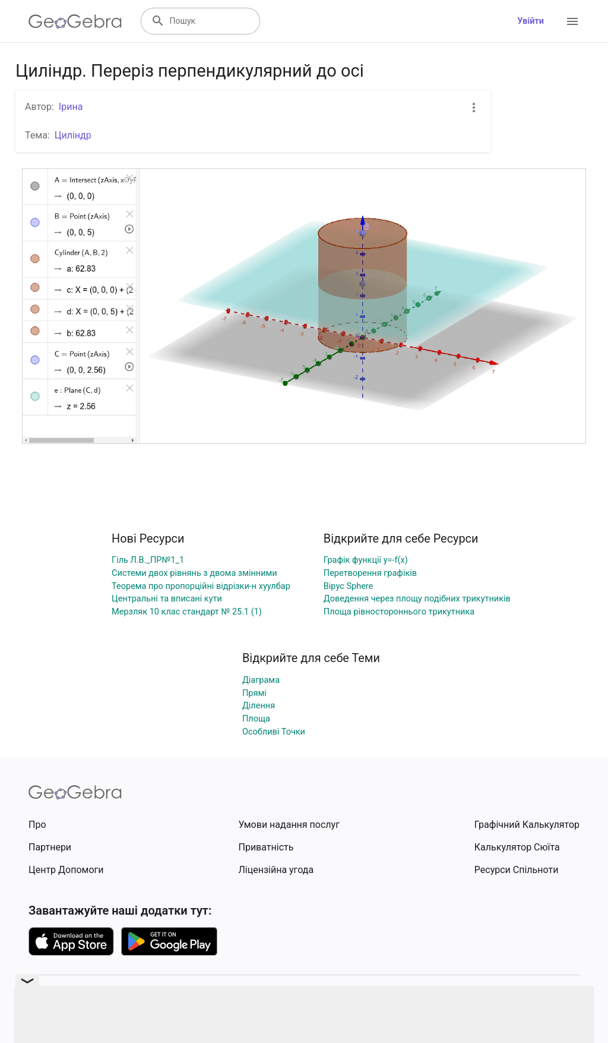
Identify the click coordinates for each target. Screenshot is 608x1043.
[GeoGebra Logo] (75, 21)
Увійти (530, 21)
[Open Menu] (572, 21)
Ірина (71, 106)
